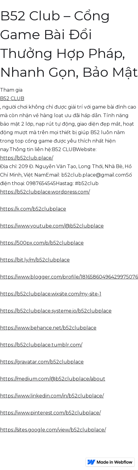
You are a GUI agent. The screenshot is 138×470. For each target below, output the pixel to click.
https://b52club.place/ (26, 158)
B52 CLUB (12, 98)
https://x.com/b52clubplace (33, 209)
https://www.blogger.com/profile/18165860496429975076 (69, 277)
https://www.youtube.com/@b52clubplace (52, 226)
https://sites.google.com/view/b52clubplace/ (53, 430)
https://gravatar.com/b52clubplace (42, 362)
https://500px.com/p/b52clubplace (42, 243)
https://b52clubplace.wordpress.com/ (45, 192)
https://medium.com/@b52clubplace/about (52, 379)
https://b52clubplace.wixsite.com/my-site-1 (50, 294)
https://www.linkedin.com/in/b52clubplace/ (52, 396)
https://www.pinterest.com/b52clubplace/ (50, 413)
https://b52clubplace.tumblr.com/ (41, 345)
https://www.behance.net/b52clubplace (48, 328)
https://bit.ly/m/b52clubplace (35, 260)
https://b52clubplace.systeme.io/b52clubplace (56, 311)
